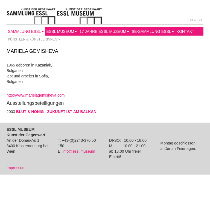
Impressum (16, 168)
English (195, 20)
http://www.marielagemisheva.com (36, 95)
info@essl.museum (79, 151)
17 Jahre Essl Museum (104, 31)
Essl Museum (61, 31)
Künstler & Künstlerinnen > (34, 39)
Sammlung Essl (26, 31)
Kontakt (185, 31)
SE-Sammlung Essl (153, 31)
